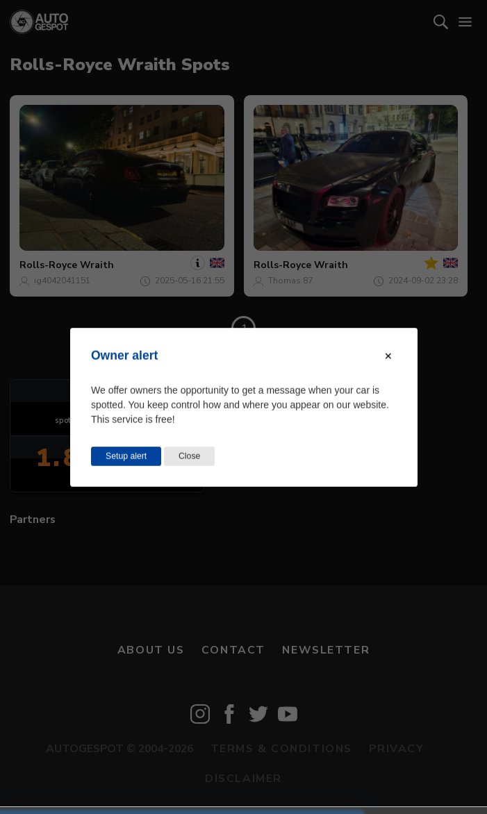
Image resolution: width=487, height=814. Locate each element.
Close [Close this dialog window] (189, 455)
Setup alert (126, 455)
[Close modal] (388, 355)
